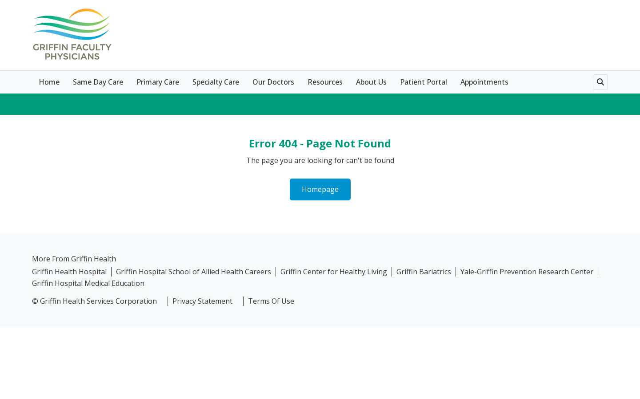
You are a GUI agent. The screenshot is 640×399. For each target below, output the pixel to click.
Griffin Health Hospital (69, 272)
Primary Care (157, 82)
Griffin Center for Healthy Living (333, 272)
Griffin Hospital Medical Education (88, 283)
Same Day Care (98, 82)
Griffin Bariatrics (423, 272)
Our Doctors (273, 82)
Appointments (484, 82)
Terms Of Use (271, 301)
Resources (325, 82)
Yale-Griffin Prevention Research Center (526, 272)
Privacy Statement (202, 301)
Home (49, 82)
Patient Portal (423, 82)
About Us (371, 82)
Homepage (320, 189)
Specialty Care (215, 82)
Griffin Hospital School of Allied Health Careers (193, 272)
